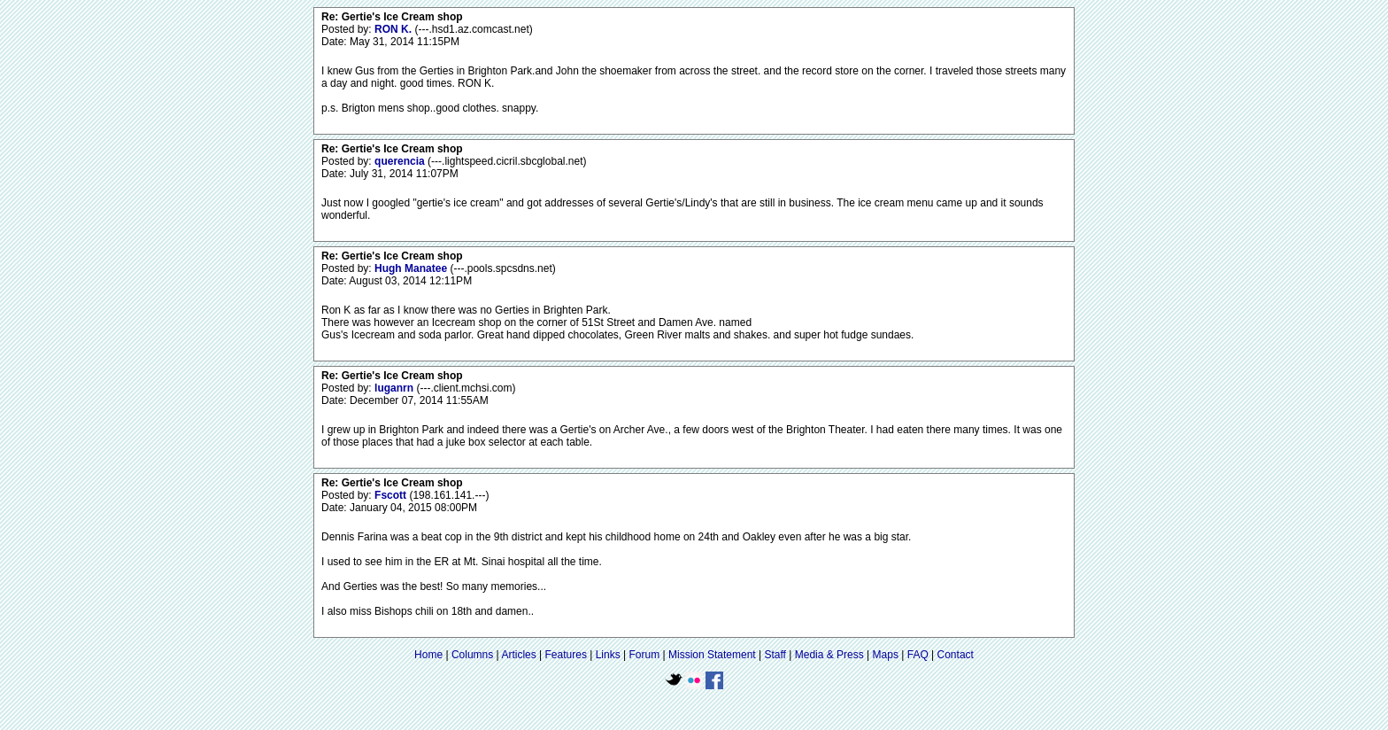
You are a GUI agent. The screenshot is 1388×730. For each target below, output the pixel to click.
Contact (955, 654)
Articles (518, 654)
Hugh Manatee (412, 268)
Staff (774, 654)
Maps (885, 654)
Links (608, 654)
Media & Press (829, 654)
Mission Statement (712, 654)
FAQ (918, 654)
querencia (401, 161)
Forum (644, 654)
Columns (472, 654)
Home (428, 654)
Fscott (391, 495)
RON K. (394, 29)
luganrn (395, 388)
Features (566, 654)
